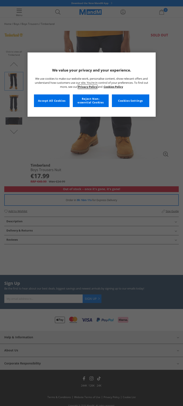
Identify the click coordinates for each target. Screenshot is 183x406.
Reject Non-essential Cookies (91, 100)
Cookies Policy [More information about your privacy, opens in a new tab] (113, 87)
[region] (92, 84)
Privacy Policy (87, 87)
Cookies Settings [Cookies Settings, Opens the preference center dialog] (130, 101)
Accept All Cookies (52, 101)
